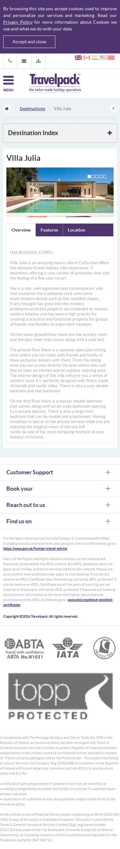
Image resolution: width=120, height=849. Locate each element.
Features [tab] (49, 230)
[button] (38, 61)
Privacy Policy (18, 22)
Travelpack (55, 84)
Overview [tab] (21, 230)
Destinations (32, 108)
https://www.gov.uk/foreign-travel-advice (35, 549)
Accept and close (29, 41)
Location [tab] (76, 230)
